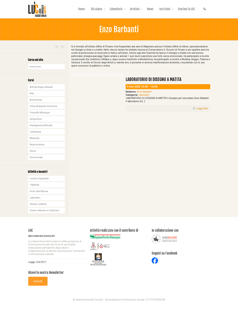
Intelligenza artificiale (41, 125)
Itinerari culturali (38, 204)
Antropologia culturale (41, 87)
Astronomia (36, 99)
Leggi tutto (202, 108)
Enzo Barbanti (144, 91)
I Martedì (34, 184)
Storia (33, 150)
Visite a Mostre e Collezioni (44, 210)
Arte (32, 93)
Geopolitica (36, 119)
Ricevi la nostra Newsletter (46, 272)
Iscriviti (37, 281)
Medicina (34, 138)
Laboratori (144, 94)
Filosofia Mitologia (39, 112)
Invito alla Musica (39, 191)
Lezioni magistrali (39, 178)
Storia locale (36, 157)
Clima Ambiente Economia (43, 106)
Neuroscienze (37, 144)
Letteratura (35, 131)
